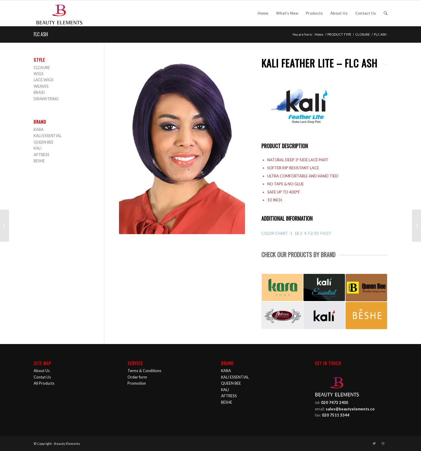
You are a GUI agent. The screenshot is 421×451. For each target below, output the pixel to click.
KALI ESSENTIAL (47, 135)
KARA (39, 129)
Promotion (136, 383)
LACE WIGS (44, 79)
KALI (38, 148)
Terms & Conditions (144, 370)
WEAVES (41, 86)
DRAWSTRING (46, 98)
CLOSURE (362, 34)
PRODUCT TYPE (339, 34)
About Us (42, 370)
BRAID (39, 92)
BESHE (39, 160)
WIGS (39, 73)
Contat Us (42, 377)
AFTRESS (41, 154)
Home (319, 34)
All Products (44, 383)
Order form (137, 377)
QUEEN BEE (44, 142)
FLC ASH (41, 34)
